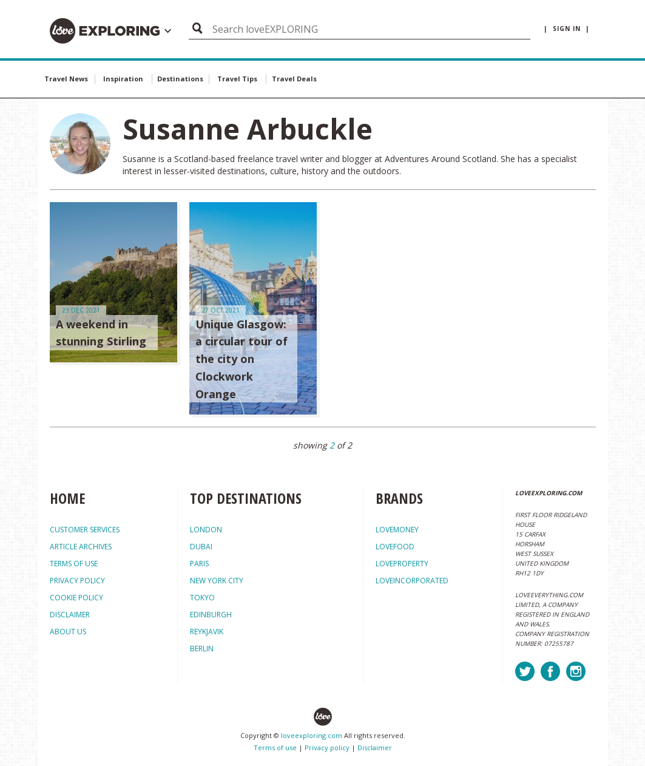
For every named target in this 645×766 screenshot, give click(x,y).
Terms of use (275, 747)
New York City (216, 580)
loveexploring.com (311, 735)
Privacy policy (327, 747)
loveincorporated (412, 580)
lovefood (395, 546)
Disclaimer (374, 747)
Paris (199, 563)
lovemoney (397, 529)
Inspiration (123, 78)
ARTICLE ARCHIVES (81, 546)
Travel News (66, 78)
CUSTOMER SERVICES (85, 529)
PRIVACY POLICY (77, 580)
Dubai (201, 546)
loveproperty (402, 563)
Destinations (180, 78)
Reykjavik (206, 631)
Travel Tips (237, 78)
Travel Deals (294, 78)
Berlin (202, 648)
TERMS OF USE (74, 563)
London (206, 529)
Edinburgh (211, 614)
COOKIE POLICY (76, 597)
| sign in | (567, 28)
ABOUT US (68, 631)
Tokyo (202, 597)
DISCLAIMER (70, 614)
